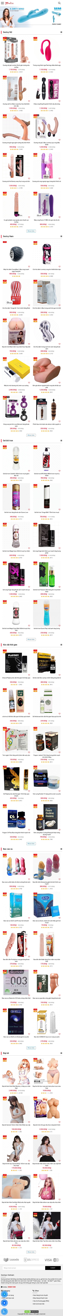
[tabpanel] (31, 17)
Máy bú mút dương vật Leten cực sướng (16, 385)
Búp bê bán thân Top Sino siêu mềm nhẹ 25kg (47, 1241)
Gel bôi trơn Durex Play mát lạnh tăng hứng (47, 628)
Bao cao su (7, 849)
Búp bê (6, 1053)
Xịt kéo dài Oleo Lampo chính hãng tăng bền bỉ (47, 678)
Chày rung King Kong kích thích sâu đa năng (47, 104)
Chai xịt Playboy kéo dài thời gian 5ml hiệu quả (16, 678)
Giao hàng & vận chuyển (40, 1295)
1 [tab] (30, 25)
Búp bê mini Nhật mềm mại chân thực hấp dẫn (16, 347)
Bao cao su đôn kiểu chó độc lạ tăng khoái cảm (16, 882)
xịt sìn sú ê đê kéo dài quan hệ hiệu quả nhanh (16, 716)
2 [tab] (32, 25)
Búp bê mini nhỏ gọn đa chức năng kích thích (46, 1125)
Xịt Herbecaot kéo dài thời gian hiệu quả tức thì (47, 716)
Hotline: (9, 1287)
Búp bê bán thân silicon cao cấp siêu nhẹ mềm (47, 1202)
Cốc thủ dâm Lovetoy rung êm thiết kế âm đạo (47, 269)
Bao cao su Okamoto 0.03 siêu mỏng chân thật (16, 998)
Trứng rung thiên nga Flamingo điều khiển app (47, 65)
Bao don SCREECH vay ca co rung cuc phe (46, 1037)
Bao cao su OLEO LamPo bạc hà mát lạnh (16, 921)
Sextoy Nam (8, 236)
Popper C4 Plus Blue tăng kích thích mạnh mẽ (16, 832)
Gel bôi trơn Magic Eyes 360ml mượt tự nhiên (16, 551)
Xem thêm (31, 231)
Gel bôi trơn (8, 440)
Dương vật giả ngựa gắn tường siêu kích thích (16, 142)
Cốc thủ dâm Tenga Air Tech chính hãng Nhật (16, 308)
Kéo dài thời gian (10, 645)
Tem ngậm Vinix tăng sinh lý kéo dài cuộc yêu (16, 755)
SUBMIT (52, 1268)
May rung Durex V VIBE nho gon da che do (46, 220)
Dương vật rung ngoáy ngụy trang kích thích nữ (47, 181)
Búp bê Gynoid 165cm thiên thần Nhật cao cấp (16, 1125)
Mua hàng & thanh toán (40, 1298)
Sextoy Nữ (7, 32)
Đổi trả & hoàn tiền (38, 1304)
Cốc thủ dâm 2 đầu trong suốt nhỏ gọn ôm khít (47, 308)
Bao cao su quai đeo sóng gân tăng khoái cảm (47, 998)
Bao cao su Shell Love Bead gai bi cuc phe (16, 1037)
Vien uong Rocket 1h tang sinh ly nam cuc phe (47, 794)
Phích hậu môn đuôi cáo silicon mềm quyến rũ (47, 424)
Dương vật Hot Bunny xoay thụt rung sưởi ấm (16, 181)
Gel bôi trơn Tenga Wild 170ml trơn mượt (46, 512)
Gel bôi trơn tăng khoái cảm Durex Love (16, 512)
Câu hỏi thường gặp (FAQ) (41, 1301)
